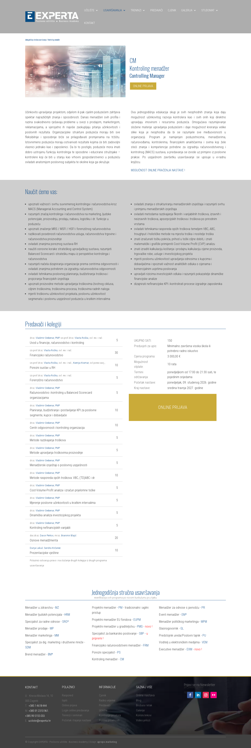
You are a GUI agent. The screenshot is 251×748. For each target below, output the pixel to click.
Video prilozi (143, 720)
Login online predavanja (75, 710)
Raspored (67, 695)
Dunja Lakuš (36, 547)
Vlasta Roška (81, 337)
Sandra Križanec (52, 547)
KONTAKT (89, 23)
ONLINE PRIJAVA (143, 86)
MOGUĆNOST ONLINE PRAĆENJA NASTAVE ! (158, 170)
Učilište (103, 710)
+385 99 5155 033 (35, 716)
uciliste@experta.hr (39, 720)
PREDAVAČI (156, 10)
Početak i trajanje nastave (76, 720)
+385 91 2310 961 (38, 711)
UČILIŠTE (89, 10)
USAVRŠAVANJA (112, 10)
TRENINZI (136, 10)
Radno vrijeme (107, 700)
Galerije (140, 710)
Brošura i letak (144, 705)
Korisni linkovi (143, 715)
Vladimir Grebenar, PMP (47, 337)
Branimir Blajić (68, 535)
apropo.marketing (107, 741)
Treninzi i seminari (72, 715)
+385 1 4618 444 (38, 705)
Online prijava (69, 705)
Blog (138, 700)
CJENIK (172, 10)
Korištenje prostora (110, 715)
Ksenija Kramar (81, 362)
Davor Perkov (46, 535)
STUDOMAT (207, 10)
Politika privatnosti (109, 720)
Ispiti (64, 700)
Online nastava (145, 695)
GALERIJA (186, 10)
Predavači (104, 705)
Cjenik (102, 695)
